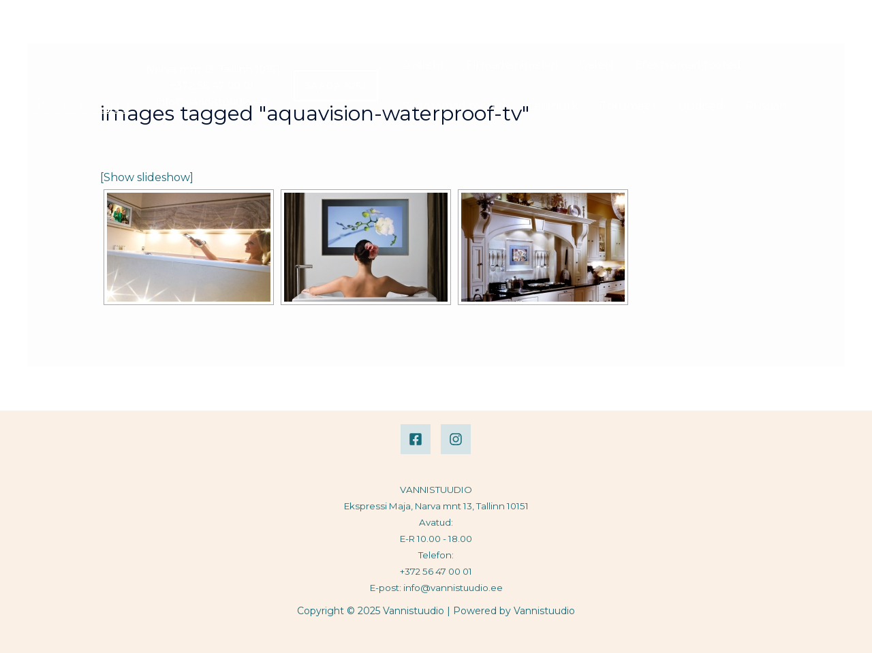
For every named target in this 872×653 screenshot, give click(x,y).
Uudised (700, 105)
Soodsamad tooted (454, 105)
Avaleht (424, 65)
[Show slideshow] (146, 177)
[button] (336, 85)
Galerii (596, 65)
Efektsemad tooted (688, 65)
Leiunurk (553, 105)
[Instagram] (456, 439)
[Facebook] (416, 439)
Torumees (628, 105)
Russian (766, 105)
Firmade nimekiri (512, 65)
